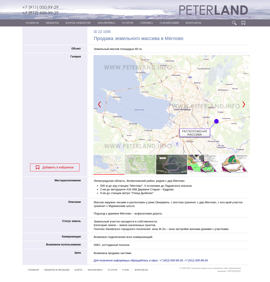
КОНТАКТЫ (193, 22)
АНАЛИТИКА (106, 22)
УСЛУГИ (127, 22)
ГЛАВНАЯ (32, 22)
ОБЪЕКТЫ (52, 22)
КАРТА (78, 269)
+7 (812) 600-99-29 (40, 12)
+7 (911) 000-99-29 (40, 7)
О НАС (126, 269)
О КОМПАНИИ (169, 22)
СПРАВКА (146, 22)
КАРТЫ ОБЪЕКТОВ (78, 22)
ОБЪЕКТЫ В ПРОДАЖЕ (56, 269)
